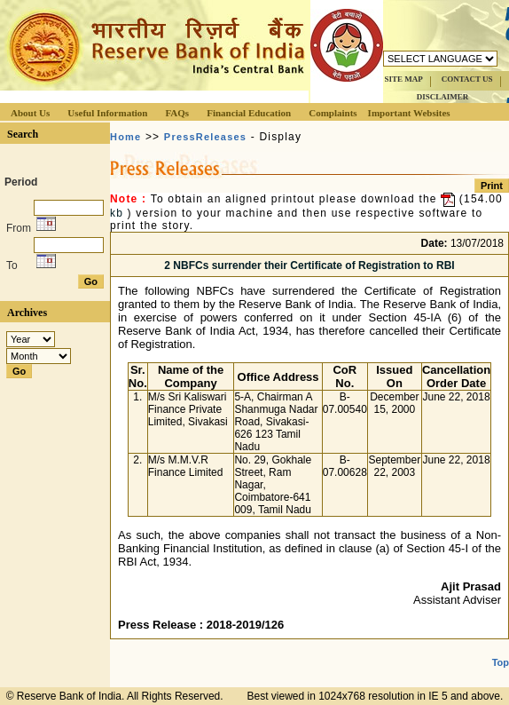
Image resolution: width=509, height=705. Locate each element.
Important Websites (409, 112)
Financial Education (249, 112)
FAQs (177, 112)
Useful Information (107, 112)
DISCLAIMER (443, 96)
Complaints (332, 112)
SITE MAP (403, 79)
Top (500, 662)
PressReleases (205, 136)
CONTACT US (467, 79)
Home (125, 136)
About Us (30, 112)
